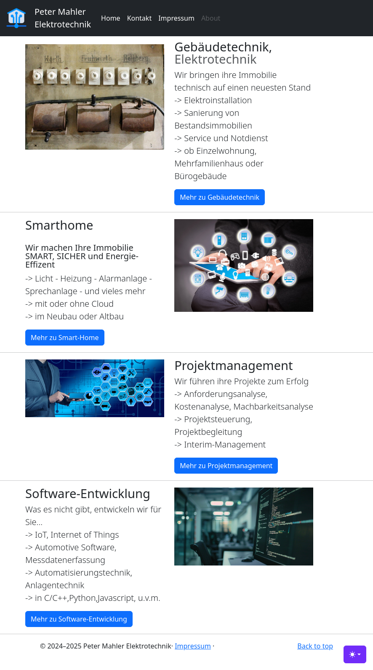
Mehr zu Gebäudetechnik (219, 197)
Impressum (176, 18)
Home (110, 18)
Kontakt (139, 18)
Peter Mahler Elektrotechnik (63, 18)
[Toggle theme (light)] (355, 654)
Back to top (315, 646)
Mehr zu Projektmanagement (226, 465)
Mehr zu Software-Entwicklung (79, 619)
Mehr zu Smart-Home (65, 337)
